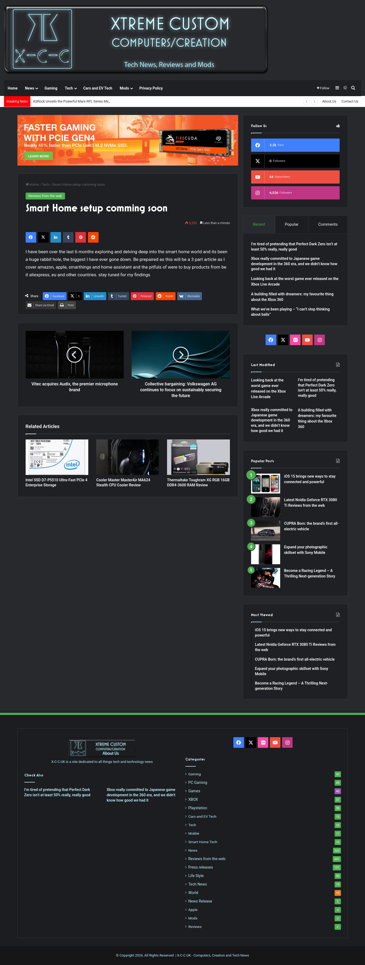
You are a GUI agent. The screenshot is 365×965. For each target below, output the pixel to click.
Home (12, 88)
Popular (292, 224)
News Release (200, 901)
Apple (193, 910)
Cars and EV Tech (97, 88)
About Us (329, 101)
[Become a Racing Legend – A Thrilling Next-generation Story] (265, 578)
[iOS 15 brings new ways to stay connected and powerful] (265, 483)
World (193, 893)
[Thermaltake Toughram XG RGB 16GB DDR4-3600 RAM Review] (198, 457)
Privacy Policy (151, 88)
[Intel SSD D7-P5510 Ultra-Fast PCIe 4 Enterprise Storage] (57, 457)
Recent (259, 224)
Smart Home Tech (202, 842)
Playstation (197, 808)
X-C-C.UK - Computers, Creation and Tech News (213, 955)
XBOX (193, 799)
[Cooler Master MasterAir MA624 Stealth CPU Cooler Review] (127, 457)
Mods (124, 88)
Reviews (195, 926)
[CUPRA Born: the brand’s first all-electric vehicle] (265, 531)
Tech (69, 88)
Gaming (50, 88)
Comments (328, 224)
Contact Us (349, 101)
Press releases (200, 867)
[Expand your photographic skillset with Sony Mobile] (265, 554)
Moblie (193, 833)
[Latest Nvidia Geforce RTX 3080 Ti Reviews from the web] (265, 507)
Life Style (196, 876)
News (29, 88)
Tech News (197, 884)
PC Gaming (197, 782)
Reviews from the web (45, 196)
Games (194, 791)
